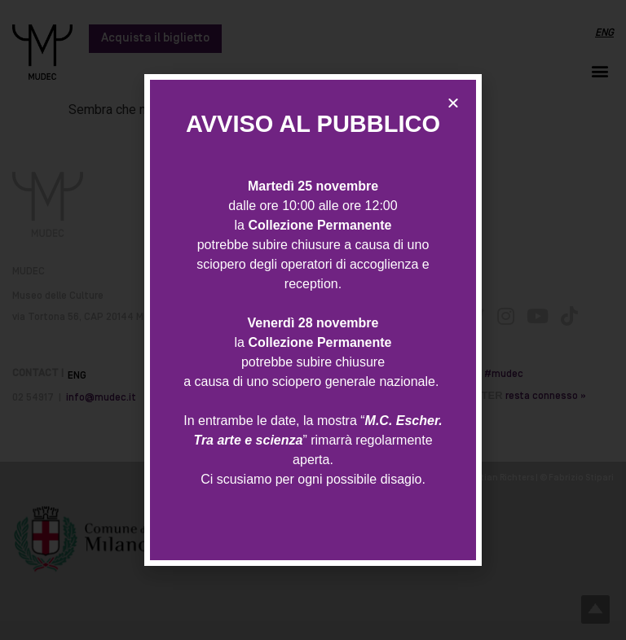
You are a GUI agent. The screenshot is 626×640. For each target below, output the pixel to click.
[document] (313, 320)
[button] (453, 102)
